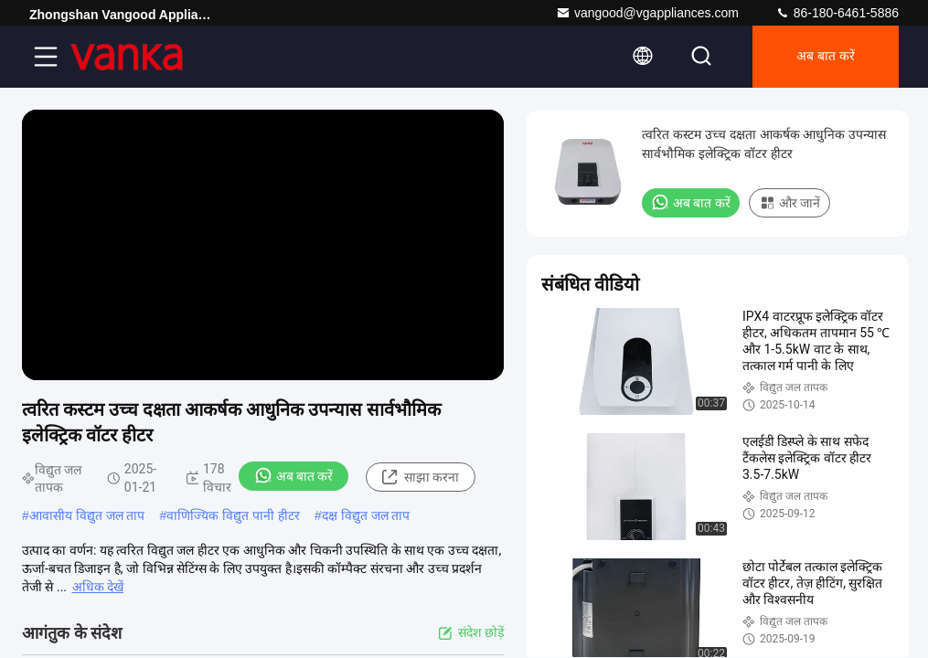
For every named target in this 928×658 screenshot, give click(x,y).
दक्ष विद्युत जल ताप (366, 515)
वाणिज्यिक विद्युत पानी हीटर (233, 515)
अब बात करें (825, 56)
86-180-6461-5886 (837, 12)
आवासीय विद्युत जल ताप (87, 515)
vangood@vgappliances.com (647, 12)
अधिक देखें (97, 586)
